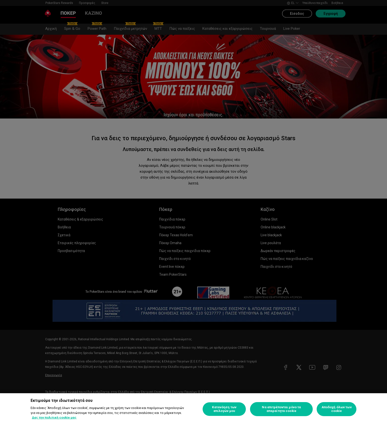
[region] (193, 409)
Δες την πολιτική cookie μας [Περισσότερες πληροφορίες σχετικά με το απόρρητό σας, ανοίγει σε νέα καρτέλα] (54, 417)
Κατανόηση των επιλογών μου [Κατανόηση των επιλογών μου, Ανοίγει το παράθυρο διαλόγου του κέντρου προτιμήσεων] (224, 409)
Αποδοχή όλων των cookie (337, 409)
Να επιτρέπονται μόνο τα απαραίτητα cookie (281, 409)
